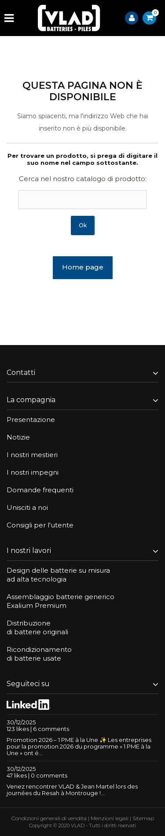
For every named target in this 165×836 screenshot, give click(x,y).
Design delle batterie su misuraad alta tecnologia (58, 574)
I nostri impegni (33, 472)
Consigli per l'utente (40, 525)
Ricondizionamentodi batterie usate (39, 653)
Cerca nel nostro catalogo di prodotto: (83, 178)
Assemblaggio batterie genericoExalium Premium (60, 601)
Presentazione (31, 419)
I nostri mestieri (32, 455)
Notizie (18, 437)
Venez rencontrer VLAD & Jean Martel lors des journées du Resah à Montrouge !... (72, 789)
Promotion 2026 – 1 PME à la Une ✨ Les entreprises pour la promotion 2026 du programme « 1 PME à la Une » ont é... (79, 746)
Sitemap (143, 818)
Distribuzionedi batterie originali (37, 627)
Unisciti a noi (27, 507)
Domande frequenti (40, 490)
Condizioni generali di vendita (49, 818)
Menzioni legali (109, 818)
